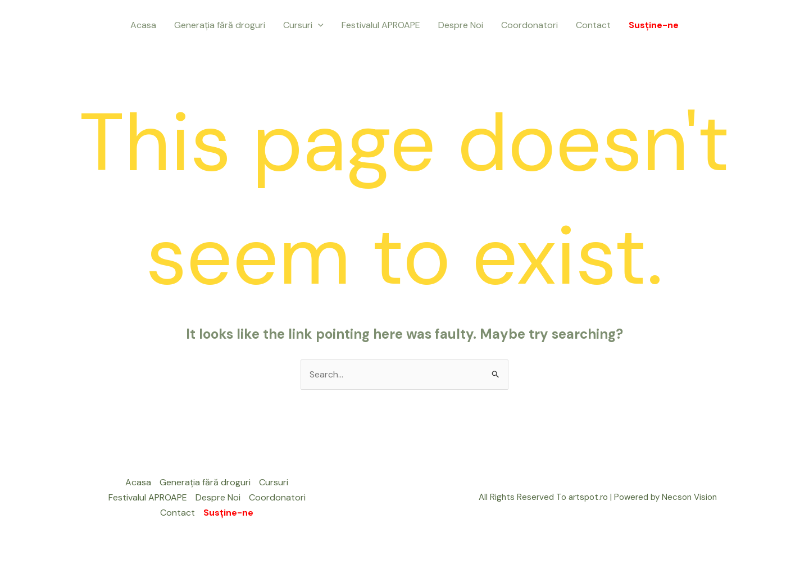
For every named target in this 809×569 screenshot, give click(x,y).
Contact (593, 25)
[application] (318, 25)
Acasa (143, 25)
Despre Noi (460, 25)
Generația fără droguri (219, 25)
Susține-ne (654, 25)
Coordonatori (529, 25)
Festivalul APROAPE (381, 25)
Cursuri (303, 25)
